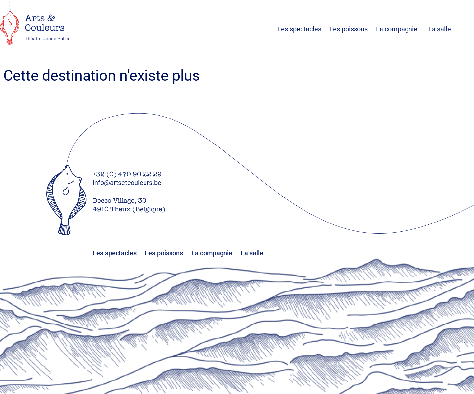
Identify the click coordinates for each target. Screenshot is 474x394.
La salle (439, 29)
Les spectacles (303, 29)
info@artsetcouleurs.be (127, 183)
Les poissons (352, 29)
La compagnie (396, 29)
